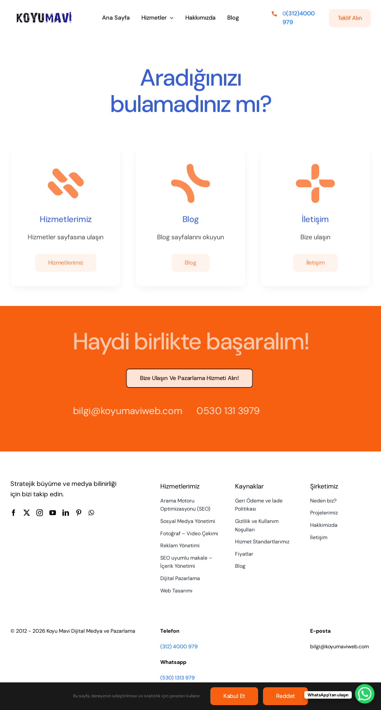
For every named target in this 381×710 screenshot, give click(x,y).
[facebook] (13, 513)
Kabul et (234, 696)
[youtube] (52, 513)
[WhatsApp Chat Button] (364, 694)
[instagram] (39, 513)
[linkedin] (65, 513)
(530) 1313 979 (177, 677)
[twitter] (26, 513)
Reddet (285, 696)
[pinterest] (78, 513)
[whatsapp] (91, 513)
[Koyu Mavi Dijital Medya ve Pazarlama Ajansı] (44, 13)
